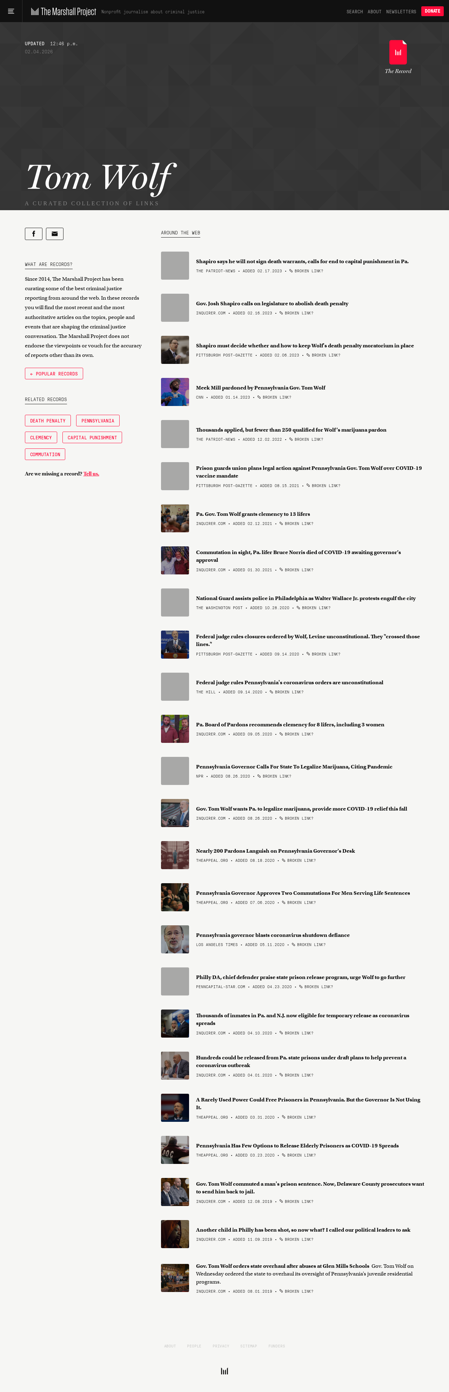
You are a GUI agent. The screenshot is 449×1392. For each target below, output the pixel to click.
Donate (432, 11)
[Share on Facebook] (33, 234)
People (194, 1345)
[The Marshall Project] (61, 11)
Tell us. (91, 474)
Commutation (45, 454)
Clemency (41, 437)
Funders (276, 1345)
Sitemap (248, 1345)
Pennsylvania (97, 420)
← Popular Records (54, 373)
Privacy (221, 1345)
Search (355, 11)
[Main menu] (11, 11)
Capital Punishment (92, 437)
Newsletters (401, 11)
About (374, 11)
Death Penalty (48, 420)
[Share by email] (54, 234)
